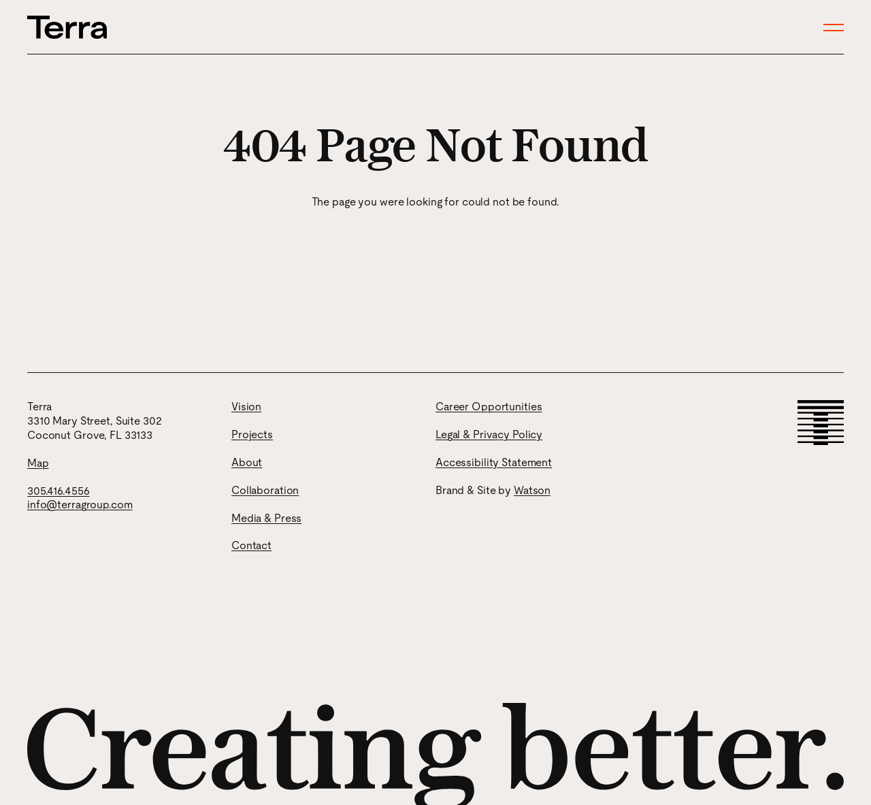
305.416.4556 (58, 490)
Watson (532, 490)
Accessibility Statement (494, 462)
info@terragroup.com (80, 504)
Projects (252, 434)
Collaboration (265, 490)
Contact (251, 545)
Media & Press (266, 518)
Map (38, 463)
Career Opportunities (489, 406)
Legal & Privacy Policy (489, 434)
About (246, 462)
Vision (246, 406)
